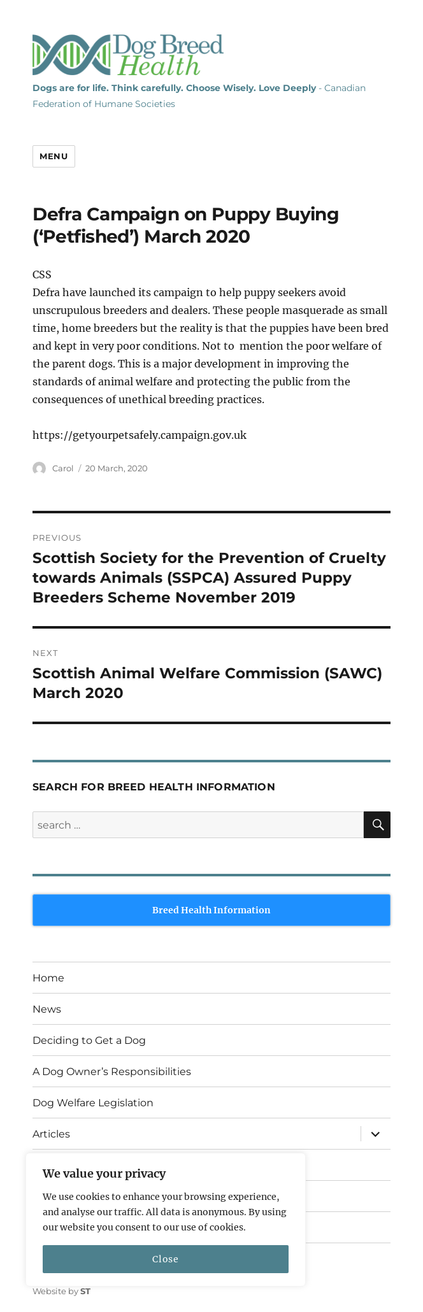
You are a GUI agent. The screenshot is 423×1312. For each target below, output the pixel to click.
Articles (51, 1134)
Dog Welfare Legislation (93, 1103)
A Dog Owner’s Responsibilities (111, 1072)
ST (85, 1291)
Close (165, 1259)
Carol (63, 468)
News (46, 1009)
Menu (53, 156)
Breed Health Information (211, 910)
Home (48, 978)
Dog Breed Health (128, 54)
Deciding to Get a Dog (89, 1040)
